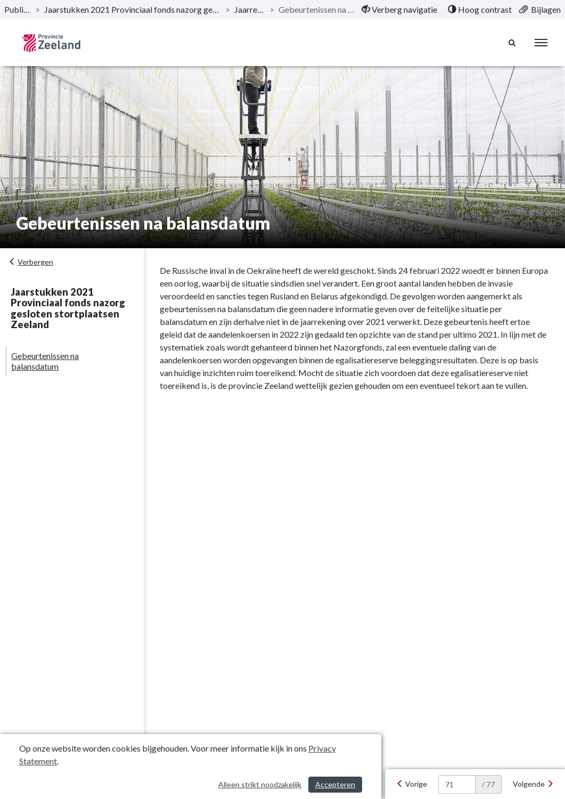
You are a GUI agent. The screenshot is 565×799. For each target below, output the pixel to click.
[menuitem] (399, 10)
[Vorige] (411, 784)
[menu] (541, 42)
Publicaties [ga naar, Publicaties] (17, 9)
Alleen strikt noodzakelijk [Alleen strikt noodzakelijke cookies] (259, 784)
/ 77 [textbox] (488, 784)
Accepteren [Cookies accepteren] (335, 784)
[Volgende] (533, 784)
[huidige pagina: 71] (457, 784)
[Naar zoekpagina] (512, 42)
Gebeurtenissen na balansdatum (45, 360)
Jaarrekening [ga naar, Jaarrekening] (249, 9)
